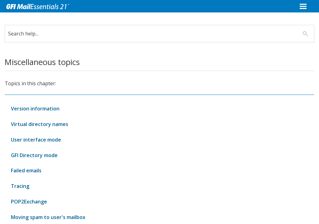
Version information (35, 108)
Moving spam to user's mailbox (48, 217)
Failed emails (26, 170)
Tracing (20, 186)
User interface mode (36, 139)
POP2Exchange (29, 201)
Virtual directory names (39, 124)
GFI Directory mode (34, 155)
